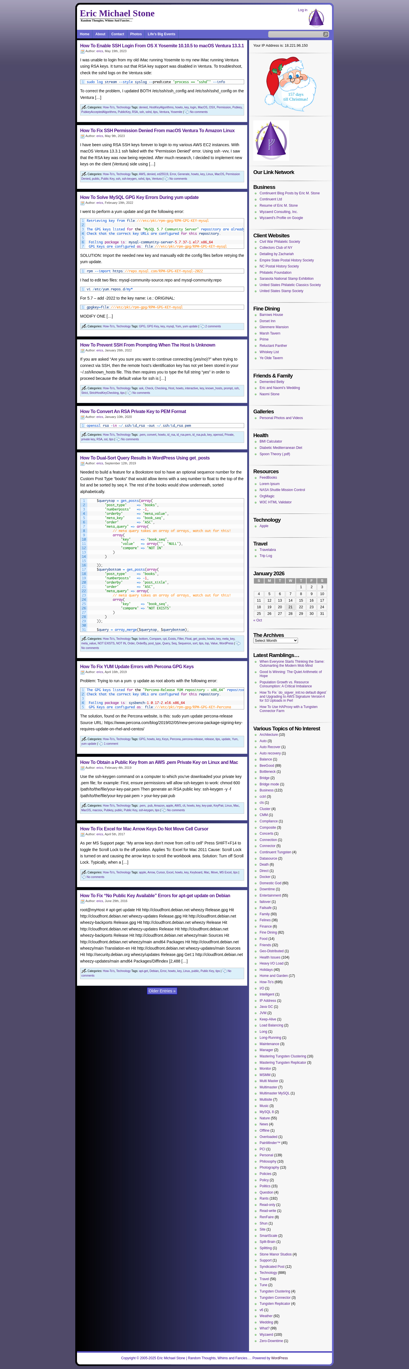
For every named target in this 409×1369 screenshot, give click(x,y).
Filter (180, 638)
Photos (136, 34)
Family (265, 914)
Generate (184, 174)
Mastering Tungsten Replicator (283, 1063)
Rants (264, 1198)
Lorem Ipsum (270, 484)
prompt (228, 388)
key (186, 107)
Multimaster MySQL (275, 1093)
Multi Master (269, 1081)
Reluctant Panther (273, 346)
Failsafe (266, 908)
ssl (105, 439)
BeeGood (267, 766)
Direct (264, 871)
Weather (266, 1316)
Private (229, 434)
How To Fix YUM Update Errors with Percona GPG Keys (137, 666)
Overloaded (268, 1137)
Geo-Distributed (272, 951)
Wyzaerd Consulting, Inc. (279, 212)
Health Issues (270, 957)
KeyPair (218, 805)
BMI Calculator (271, 441)
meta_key (228, 638)
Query (166, 643)
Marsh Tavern (270, 333)
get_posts (199, 638)
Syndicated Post (272, 1267)
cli (184, 805)
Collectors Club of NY (276, 248)
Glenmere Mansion (274, 327)
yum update (190, 326)
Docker (265, 877)
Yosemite (176, 112)
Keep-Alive (268, 1019)
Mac (236, 805)
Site (263, 1229)
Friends (265, 945)
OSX (212, 107)
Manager (266, 1050)
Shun (264, 1223)
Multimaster (268, 1087)
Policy (264, 1180)
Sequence (184, 643)
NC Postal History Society (279, 266)
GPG (142, 326)
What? (265, 1328)
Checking (161, 388)
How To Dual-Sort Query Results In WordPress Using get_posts (145, 457)
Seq (174, 643)
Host (171, 388)
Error (173, 174)
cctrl (263, 797)
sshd (148, 112)
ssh (141, 112)
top (207, 643)
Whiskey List (269, 352)
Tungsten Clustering (275, 1291)
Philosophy (268, 1161)
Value (214, 643)
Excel (169, 872)
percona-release (192, 739)
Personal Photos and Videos (281, 418)
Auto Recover (270, 747)
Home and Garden (274, 976)
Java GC (266, 1007)
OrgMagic (267, 496)
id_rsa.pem (184, 434)
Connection (268, 840)
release (209, 739)
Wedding (266, 1322)
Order (131, 643)
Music (264, 1106)
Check (149, 388)
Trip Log (266, 556)
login (193, 107)
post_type (154, 643)
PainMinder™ (270, 1143)
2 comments (213, 326)
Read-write (268, 1211)
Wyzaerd (266, 1335)
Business (267, 790)
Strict (84, 392)
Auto (263, 741)
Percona (175, 739)
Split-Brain (267, 1242)
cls (262, 803)
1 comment (111, 743)
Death (264, 865)
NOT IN (121, 643)
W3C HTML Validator (276, 502)
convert (152, 434)
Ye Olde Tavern (271, 358)
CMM (264, 815)
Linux (209, 174)
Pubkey (237, 107)
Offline (264, 1131)
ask (141, 388)
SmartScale (268, 1236)
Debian (154, 971)
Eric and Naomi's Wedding (280, 388)
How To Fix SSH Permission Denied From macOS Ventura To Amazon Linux (157, 130)
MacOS (202, 107)
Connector (267, 846)
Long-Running (270, 1038)
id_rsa (171, 434)
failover (265, 902)
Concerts (266, 834)
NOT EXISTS (106, 643)
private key (88, 439)
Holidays (266, 970)
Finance (266, 926)
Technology (123, 107)
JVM (263, 1013)
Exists (172, 638)
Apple (264, 526)
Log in (302, 10)
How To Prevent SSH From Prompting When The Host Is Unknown (147, 345)
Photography (269, 1167)
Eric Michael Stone (117, 13)
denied (143, 107)
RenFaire (267, 1217)
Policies (265, 1174)
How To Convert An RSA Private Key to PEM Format (133, 411)
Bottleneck (268, 772)
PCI (262, 1149)
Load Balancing (271, 1025)
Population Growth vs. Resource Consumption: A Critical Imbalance (286, 684)
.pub (150, 805)
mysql (170, 326)
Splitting (266, 1248)
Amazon (159, 805)
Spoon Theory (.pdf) (275, 454)
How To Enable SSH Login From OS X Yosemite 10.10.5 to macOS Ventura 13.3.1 (162, 45)
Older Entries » (162, 991)
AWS (142, 174)
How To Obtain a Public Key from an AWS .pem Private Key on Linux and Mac (159, 762)
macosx (97, 810)
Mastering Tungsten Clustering (283, 1056)
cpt (165, 638)
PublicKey (124, 112)
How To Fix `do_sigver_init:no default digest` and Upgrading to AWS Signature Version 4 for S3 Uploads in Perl (293, 697)
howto (179, 107)
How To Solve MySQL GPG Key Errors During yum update (139, 197)
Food (263, 939)
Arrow (151, 872)
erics (99, 51)
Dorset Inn (267, 321)
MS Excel (226, 872)
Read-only (267, 1205)
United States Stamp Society (281, 291)
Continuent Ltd (271, 199)
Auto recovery (270, 753)
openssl (218, 434)
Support (266, 1260)
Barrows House (271, 315)
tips (155, 112)
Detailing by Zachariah (277, 254)
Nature (265, 1118)
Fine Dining (268, 932)
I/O (262, 988)
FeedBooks (268, 478)
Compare (155, 638)
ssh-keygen (129, 178)
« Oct (257, 620)
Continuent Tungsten (275, 852)
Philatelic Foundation (275, 273)
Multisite (266, 1100)
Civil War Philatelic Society (280, 242)
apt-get (143, 971)
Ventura (164, 112)
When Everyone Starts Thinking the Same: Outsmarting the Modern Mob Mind (292, 664)
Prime (264, 339)
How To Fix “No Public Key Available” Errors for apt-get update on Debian (155, 895)
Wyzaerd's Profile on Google (281, 218)
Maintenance (269, 1044)
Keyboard (196, 872)
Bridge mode (269, 784)
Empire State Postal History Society (287, 260)
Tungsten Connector (275, 1298)
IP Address (268, 1001)
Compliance (269, 821)
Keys (165, 739)
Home (84, 34)
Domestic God (270, 883)
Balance (266, 759)
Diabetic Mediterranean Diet (281, 448)
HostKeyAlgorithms (161, 107)
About (100, 34)
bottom (143, 638)
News (264, 1124)
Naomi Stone (269, 394)
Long (263, 1032)
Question (266, 1192)
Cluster (265, 809)
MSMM (265, 1075)
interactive (191, 388)
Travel (264, 1279)
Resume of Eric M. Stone (279, 206)
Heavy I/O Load (271, 963)
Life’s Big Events (161, 34)
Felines (265, 920)
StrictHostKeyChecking (103, 392)
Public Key (107, 178)
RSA (135, 112)
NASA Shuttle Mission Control (282, 490)
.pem (142, 434)
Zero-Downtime (271, 1341)
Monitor (265, 1069)
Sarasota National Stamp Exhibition (287, 279)
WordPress (226, 643)
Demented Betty (272, 382)
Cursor (160, 872)
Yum (178, 326)
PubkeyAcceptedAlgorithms (98, 112)
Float (188, 638)
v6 (261, 1310)
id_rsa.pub (199, 434)
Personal (266, 1155)
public (95, 178)
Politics (265, 1186)
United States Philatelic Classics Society (290, 285)
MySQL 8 (267, 1112)
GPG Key (153, 326)
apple (169, 805)
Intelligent (267, 994)
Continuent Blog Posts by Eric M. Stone (290, 193)
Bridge (265, 778)
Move (214, 872)
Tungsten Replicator (275, 1304)
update (226, 739)
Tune (263, 1285)
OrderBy (141, 643)
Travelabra (268, 550)
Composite (268, 828)
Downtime (267, 889)
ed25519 (162, 174)
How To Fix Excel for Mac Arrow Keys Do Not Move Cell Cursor (144, 828)
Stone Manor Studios (276, 1254)
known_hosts (214, 388)
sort (195, 643)
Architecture (269, 735)
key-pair (207, 805)
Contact (117, 34)
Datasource (268, 858)
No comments (199, 112)
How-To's (109, 107)
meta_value (88, 643)
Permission (224, 107)
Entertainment (270, 895)
